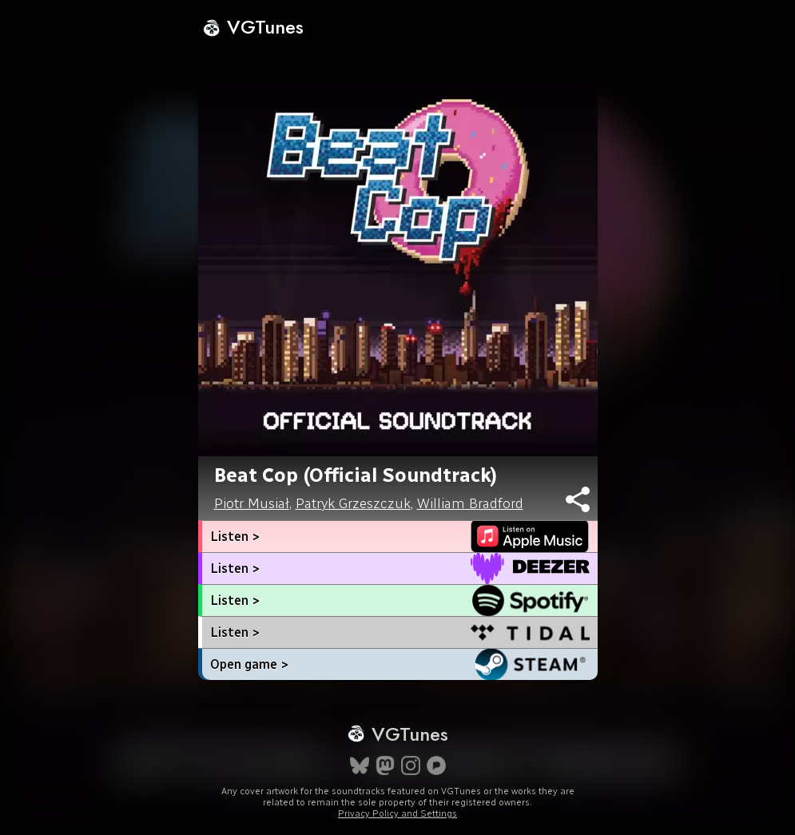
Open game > (249, 664)
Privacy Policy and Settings (397, 813)
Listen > (235, 536)
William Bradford (470, 503)
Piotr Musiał (251, 503)
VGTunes (253, 27)
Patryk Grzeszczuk (353, 503)
